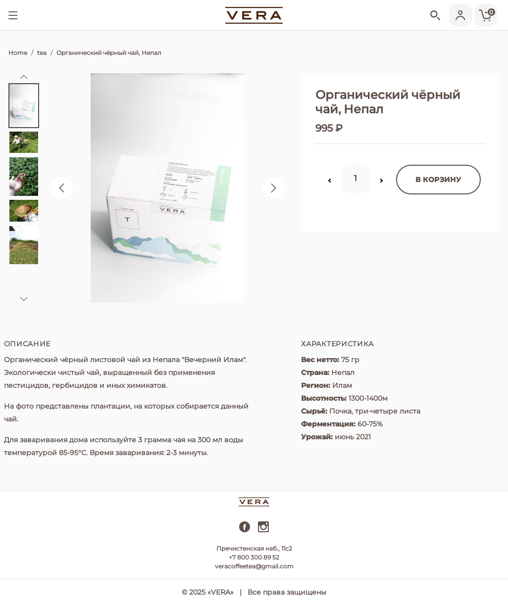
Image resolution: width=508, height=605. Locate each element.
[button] (23, 77)
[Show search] (432, 16)
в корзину (438, 179)
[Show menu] (13, 15)
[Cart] (484, 15)
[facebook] (244, 530)
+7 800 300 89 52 (254, 557)
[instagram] (263, 530)
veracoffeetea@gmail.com (254, 566)
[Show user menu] (459, 15)
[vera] (254, 14)
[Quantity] (356, 178)
